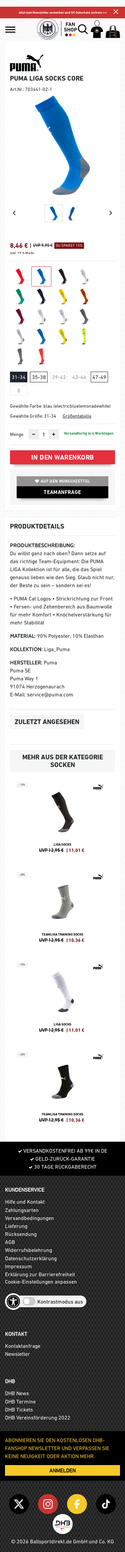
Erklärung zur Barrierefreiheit (40, 1274)
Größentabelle (77, 416)
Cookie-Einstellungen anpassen (41, 1282)
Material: (23, 636)
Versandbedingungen (29, 1218)
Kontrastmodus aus (60, 1302)
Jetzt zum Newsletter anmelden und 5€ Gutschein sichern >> (62, 12)
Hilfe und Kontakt (25, 1202)
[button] (10, 30)
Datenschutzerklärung (31, 1258)
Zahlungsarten (22, 1210)
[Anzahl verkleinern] (34, 434)
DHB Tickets (19, 1409)
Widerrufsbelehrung (28, 1250)
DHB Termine (20, 1401)
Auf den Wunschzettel (62, 481)
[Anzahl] (44, 434)
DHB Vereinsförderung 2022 (37, 1417)
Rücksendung (21, 1234)
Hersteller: (26, 662)
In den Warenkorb (62, 457)
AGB (10, 1242)
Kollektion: (26, 649)
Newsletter (17, 1354)
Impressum (18, 1266)
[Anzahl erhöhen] (54, 434)
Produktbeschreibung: (42, 545)
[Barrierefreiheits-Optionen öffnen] (13, 1301)
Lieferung (16, 1226)
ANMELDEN (62, 1470)
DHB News (17, 1393)
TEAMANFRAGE (62, 492)
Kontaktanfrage (22, 1346)
